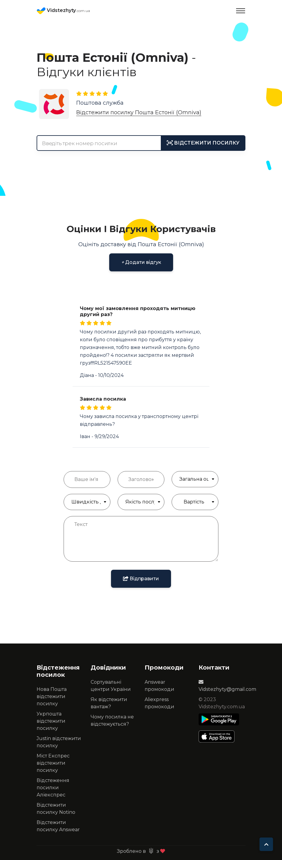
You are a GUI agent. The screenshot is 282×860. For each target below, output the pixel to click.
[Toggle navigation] (240, 11)
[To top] (266, 844)
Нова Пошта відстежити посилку (52, 696)
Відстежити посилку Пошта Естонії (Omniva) (138, 112)
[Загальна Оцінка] (195, 479)
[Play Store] (219, 719)
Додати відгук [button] (141, 262)
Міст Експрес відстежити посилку (53, 763)
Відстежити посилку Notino (56, 808)
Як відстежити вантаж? (109, 703)
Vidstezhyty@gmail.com (227, 685)
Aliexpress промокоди (159, 703)
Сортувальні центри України (111, 685)
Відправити (141, 578)
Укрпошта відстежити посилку (51, 721)
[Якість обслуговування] (141, 502)
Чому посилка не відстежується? (112, 720)
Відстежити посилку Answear (58, 826)
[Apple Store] (219, 736)
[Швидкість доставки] (87, 502)
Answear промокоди (159, 685)
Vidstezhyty (63, 10)
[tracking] (203, 143)
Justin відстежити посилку (59, 742)
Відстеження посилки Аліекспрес (53, 788)
